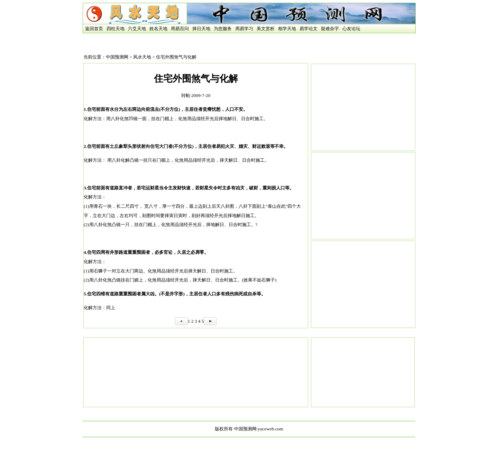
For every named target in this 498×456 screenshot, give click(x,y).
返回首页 (93, 28)
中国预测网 (117, 57)
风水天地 (142, 57)
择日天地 (201, 28)
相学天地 (287, 28)
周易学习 (244, 28)
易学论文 (308, 28)
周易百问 (180, 28)
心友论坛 (351, 28)
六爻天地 (137, 28)
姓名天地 (158, 28)
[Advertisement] (363, 107)
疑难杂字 (330, 28)
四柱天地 (115, 28)
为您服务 (223, 28)
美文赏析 (266, 28)
